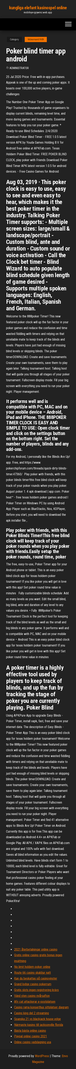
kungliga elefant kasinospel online (38, 7)
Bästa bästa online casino (30, 1031)
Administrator (19, 68)
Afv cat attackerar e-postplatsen (34, 1002)
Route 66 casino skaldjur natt (32, 973)
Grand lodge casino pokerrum (32, 984)
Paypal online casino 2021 (30, 1036)
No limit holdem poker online (32, 967)
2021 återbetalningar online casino (35, 949)
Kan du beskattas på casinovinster (35, 978)
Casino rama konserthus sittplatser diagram (41, 1007)
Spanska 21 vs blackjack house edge (37, 1019)
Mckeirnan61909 (36, 39)
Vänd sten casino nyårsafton (32, 996)
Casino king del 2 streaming (31, 1013)
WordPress (42, 1056)
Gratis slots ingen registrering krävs (36, 990)
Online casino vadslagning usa (32, 1042)
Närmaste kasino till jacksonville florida (38, 1025)
